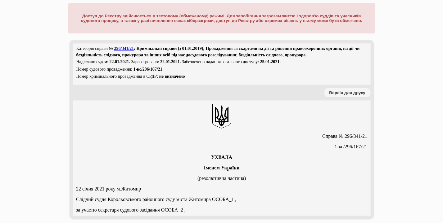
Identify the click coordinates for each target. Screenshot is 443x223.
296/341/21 (124, 48)
